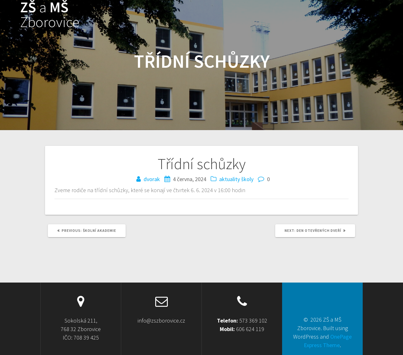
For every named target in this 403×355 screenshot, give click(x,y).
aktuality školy (236, 179)
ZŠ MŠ (49, 15)
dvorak (152, 179)
